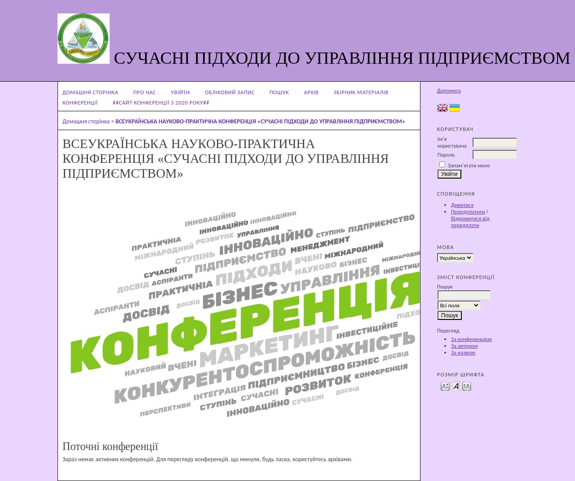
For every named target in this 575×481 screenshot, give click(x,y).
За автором (464, 345)
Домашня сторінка (90, 92)
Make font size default (455, 385)
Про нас (144, 92)
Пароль (446, 154)
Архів (311, 92)
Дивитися (462, 204)
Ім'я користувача (452, 142)
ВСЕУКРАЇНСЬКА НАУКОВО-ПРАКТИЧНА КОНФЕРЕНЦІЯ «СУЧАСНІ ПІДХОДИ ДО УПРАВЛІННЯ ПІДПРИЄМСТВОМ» (260, 121)
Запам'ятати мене (469, 165)
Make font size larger (466, 385)
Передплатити (468, 211)
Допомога (449, 90)
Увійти (180, 92)
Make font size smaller (445, 385)
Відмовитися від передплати (470, 221)
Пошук (279, 92)
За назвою (463, 352)
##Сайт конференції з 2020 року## (161, 102)
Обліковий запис (230, 92)
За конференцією (471, 339)
